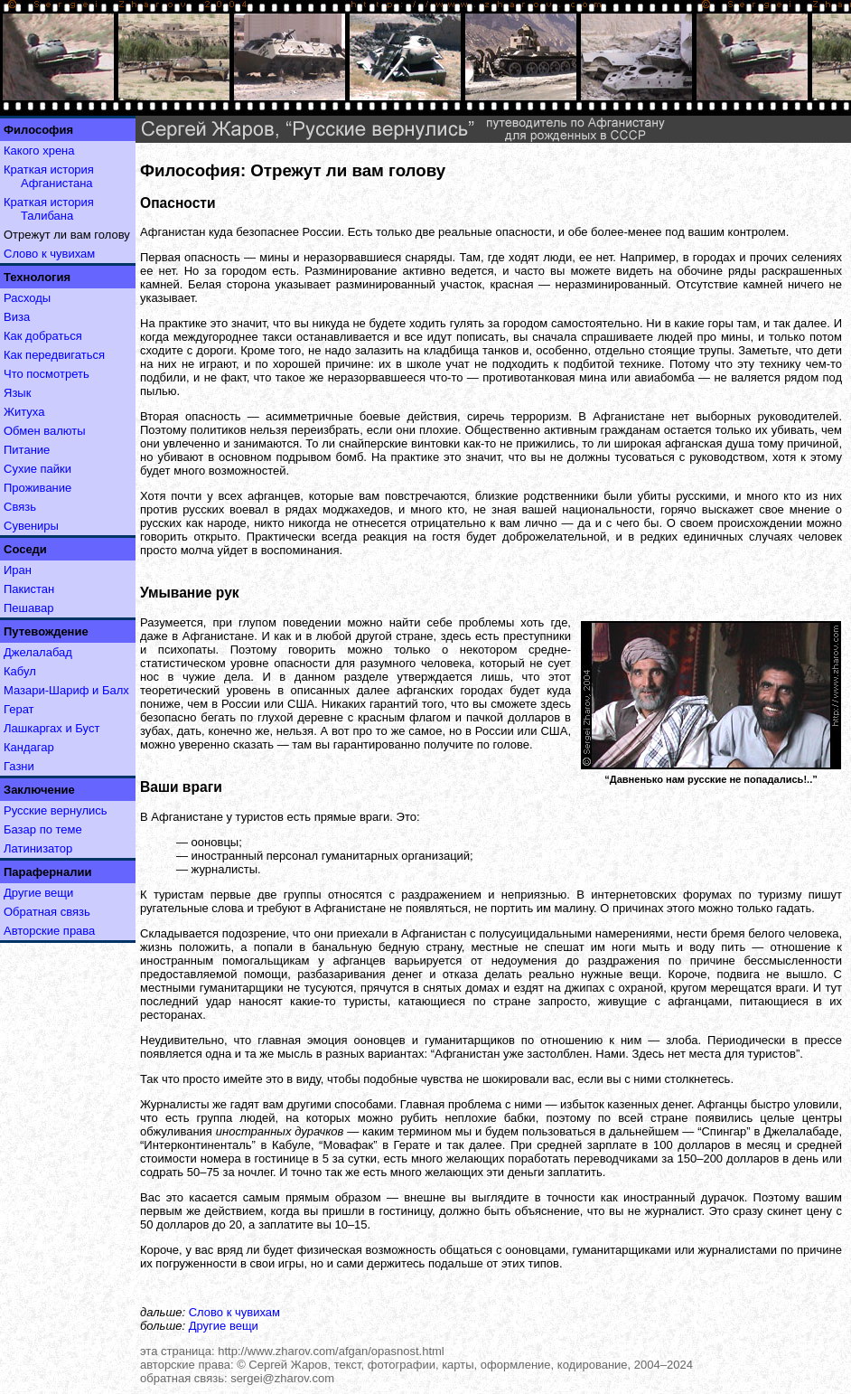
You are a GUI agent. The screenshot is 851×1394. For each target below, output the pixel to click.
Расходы (27, 298)
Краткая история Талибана (49, 208)
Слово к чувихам (49, 253)
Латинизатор (38, 848)
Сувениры (31, 525)
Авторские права (49, 930)
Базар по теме (43, 829)
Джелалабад (38, 652)
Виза (17, 317)
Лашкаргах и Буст (51, 728)
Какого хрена (39, 150)
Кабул (20, 671)
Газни (19, 766)
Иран (18, 570)
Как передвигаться (54, 355)
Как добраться (43, 336)
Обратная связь (47, 911)
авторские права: (187, 1364)
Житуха (24, 412)
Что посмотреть (46, 374)
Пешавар (28, 608)
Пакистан (29, 589)
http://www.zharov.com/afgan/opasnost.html (331, 1351)
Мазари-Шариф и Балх (66, 690)
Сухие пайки (37, 469)
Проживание (37, 487)
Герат (19, 709)
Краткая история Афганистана (49, 176)
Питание (27, 450)
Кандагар (29, 747)
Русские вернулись (56, 810)
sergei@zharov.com (282, 1378)
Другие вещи (38, 893)
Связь (20, 506)
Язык (17, 393)
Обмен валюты (45, 431)
